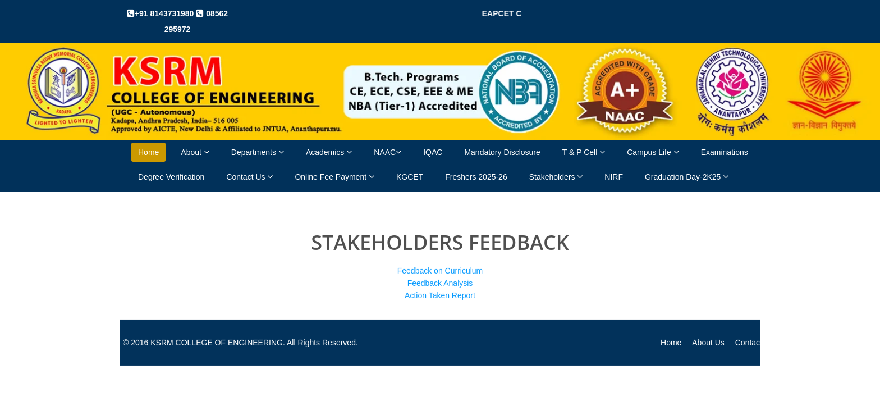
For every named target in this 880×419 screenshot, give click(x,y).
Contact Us (249, 176)
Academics (329, 152)
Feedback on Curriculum (440, 270)
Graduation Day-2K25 (686, 176)
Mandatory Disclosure (502, 152)
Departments (257, 152)
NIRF (613, 176)
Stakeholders (556, 176)
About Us (708, 342)
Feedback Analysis (440, 282)
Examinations (724, 152)
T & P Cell (583, 152)
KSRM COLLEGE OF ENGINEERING (216, 342)
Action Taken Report (440, 294)
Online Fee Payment (334, 176)
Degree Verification (171, 176)
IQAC (432, 152)
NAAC (387, 152)
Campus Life (653, 152)
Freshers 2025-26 (476, 176)
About (195, 152)
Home (148, 152)
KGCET (409, 176)
